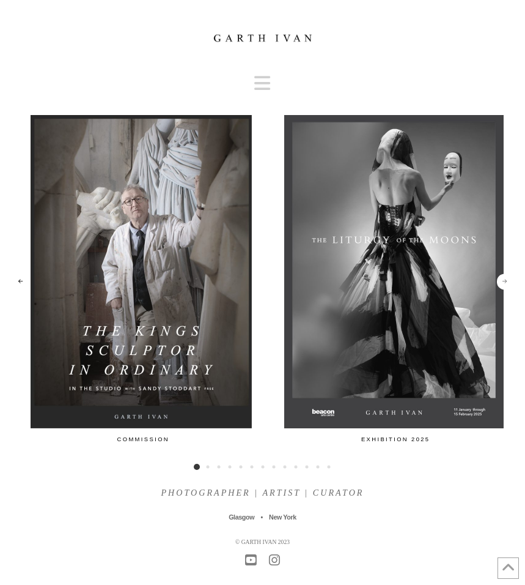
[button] (262, 83)
